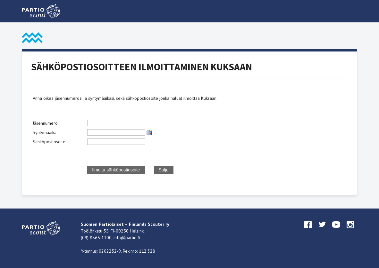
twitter (322, 230)
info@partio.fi (127, 237)
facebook (308, 230)
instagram (350, 230)
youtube (336, 230)
